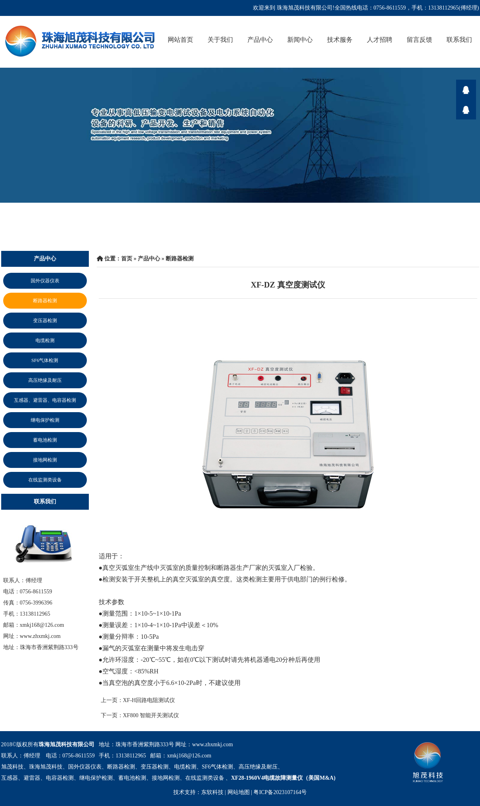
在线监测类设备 (45, 480)
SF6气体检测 (44, 360)
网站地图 (238, 792)
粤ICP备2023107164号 (280, 792)
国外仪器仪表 (45, 281)
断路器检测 (45, 300)
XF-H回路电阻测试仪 (149, 700)
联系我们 (459, 39)
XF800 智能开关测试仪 (151, 715)
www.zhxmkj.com (212, 744)
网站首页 (180, 39)
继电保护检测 (45, 420)
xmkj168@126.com (189, 756)
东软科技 (212, 792)
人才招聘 (379, 39)
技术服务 (340, 39)
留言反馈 (419, 39)
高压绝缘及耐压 (45, 380)
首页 (126, 259)
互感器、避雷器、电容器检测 (45, 400)
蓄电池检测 (45, 440)
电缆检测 (45, 340)
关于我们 (220, 39)
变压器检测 (45, 320)
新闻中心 (300, 39)
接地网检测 (45, 460)
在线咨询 (466, 90)
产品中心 (260, 39)
